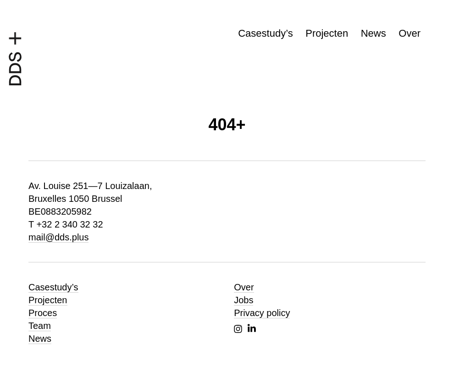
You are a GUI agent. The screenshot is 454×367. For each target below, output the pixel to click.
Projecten (326, 33)
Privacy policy (262, 313)
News (373, 33)
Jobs (243, 300)
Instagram (238, 329)
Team (39, 326)
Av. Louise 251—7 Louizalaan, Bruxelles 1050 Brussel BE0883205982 (90, 199)
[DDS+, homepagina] (15, 56)
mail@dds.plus (58, 237)
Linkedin (252, 328)
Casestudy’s (265, 33)
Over (410, 33)
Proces (42, 313)
